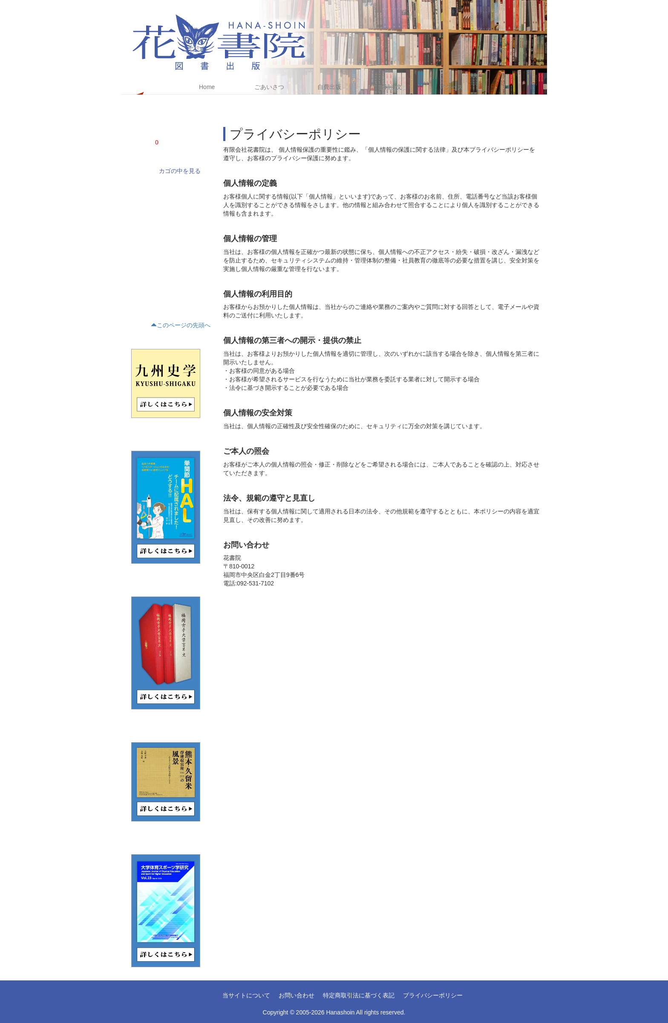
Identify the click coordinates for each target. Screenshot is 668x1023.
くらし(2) (140, 275)
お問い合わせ (296, 995)
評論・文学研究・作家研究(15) (165, 231)
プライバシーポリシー (433, 995)
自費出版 (329, 87)
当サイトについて (246, 995)
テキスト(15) (144, 260)
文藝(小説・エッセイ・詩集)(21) (166, 217)
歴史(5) (138, 246)
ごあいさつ (269, 87)
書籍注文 (390, 87)
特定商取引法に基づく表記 (358, 995)
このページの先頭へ (180, 325)
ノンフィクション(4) (153, 202)
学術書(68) (142, 188)
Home (207, 87)
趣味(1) (138, 289)
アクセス (451, 87)
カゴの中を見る (180, 170)
